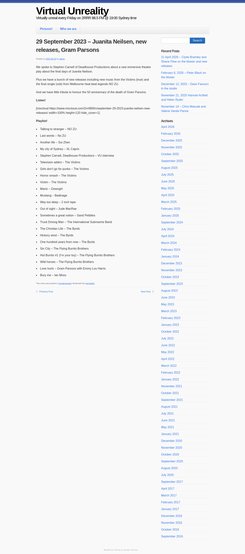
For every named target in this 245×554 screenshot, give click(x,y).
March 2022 (169, 365)
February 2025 (170, 208)
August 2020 (169, 468)
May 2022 (167, 352)
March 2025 (169, 201)
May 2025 (167, 188)
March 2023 (169, 311)
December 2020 (171, 440)
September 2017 (172, 481)
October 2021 (170, 393)
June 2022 (168, 345)
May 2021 (167, 427)
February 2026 (170, 133)
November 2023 (171, 270)
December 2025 (171, 140)
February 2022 (170, 372)
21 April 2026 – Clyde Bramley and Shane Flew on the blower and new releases (184, 62)
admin (62, 59)
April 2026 (167, 126)
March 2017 (169, 495)
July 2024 (167, 229)
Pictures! (46, 28)
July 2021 (167, 413)
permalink (90, 283)
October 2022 (170, 331)
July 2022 (167, 338)
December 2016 (171, 515)
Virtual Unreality (72, 11)
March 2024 (169, 242)
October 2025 (170, 154)
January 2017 (170, 509)
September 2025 (172, 161)
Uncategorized (65, 283)
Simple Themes (131, 550)
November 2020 (171, 447)
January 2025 (170, 215)
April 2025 (167, 195)
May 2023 (167, 304)
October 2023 (170, 277)
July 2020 (167, 475)
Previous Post (46, 291)
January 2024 (170, 256)
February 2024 (170, 249)
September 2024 (172, 222)
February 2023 (170, 318)
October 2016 (170, 529)
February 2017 (170, 502)
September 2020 (172, 461)
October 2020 (170, 454)
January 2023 (170, 324)
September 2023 (172, 283)
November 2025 (171, 147)
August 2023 (169, 290)
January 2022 (170, 379)
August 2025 (169, 167)
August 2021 (169, 406)
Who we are (68, 28)
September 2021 (172, 399)
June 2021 (168, 420)
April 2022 (167, 358)
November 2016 (171, 522)
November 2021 (171, 386)
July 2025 (167, 174)
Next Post (145, 291)
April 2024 (167, 236)
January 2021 (170, 434)
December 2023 (171, 263)
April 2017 (167, 488)
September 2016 (172, 536)
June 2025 (168, 181)
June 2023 (168, 297)
